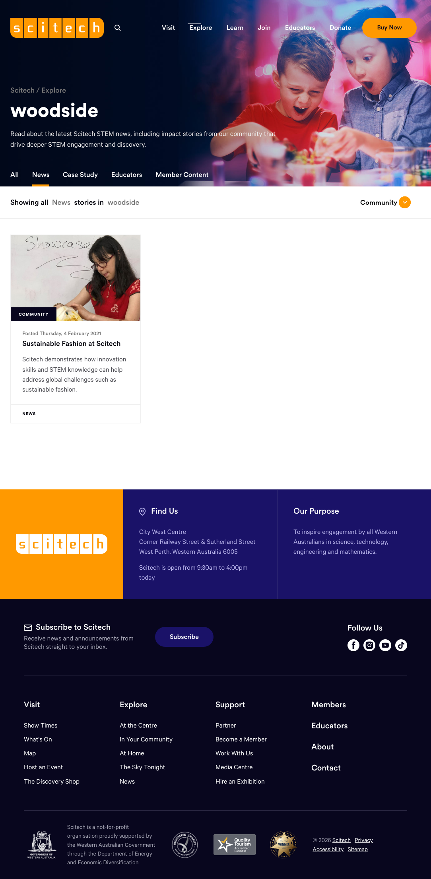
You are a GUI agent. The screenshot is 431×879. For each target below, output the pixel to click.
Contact (326, 768)
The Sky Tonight (142, 767)
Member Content (181, 174)
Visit (32, 705)
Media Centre (234, 767)
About (322, 747)
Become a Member (241, 739)
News (41, 174)
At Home (132, 753)
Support (230, 705)
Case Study (80, 174)
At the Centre (138, 725)
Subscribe (184, 637)
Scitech (22, 90)
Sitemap (358, 849)
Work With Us (234, 753)
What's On (38, 739)
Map (35, 753)
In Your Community (146, 739)
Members (328, 705)
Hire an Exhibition (240, 781)
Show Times (40, 725)
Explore (53, 90)
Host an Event (43, 767)
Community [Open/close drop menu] (385, 202)
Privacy (364, 840)
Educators (126, 174)
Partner (226, 725)
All (14, 174)
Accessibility (328, 849)
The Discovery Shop (52, 781)
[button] (168, 28)
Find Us (164, 511)
